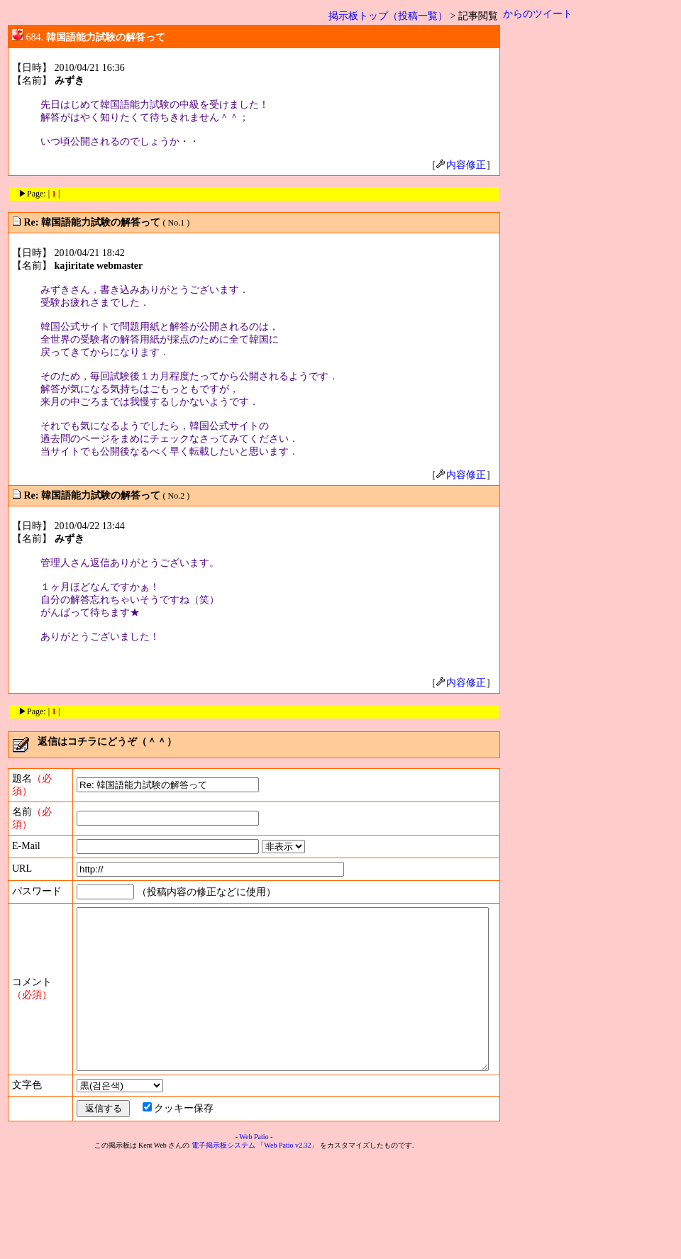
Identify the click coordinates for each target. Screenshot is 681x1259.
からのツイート (543, 14)
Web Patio (256, 1237)
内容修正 (467, 165)
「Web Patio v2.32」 (290, 1246)
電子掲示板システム (226, 1246)
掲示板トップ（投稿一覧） (393, 16)
